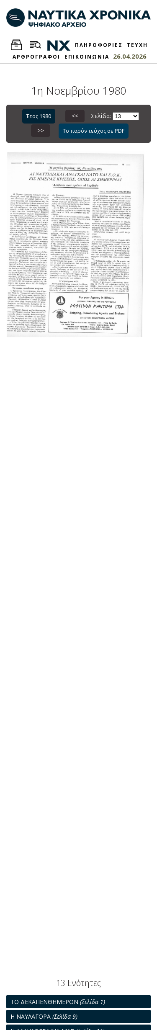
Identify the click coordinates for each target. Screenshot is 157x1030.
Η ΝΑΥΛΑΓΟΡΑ (43, 1016)
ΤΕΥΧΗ (137, 45)
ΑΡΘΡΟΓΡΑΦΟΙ (36, 56)
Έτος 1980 (38, 116)
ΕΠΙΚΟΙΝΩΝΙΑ (86, 56)
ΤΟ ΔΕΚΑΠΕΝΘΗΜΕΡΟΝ (57, 1002)
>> (40, 130)
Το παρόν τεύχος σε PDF (93, 130)
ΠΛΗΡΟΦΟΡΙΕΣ (99, 45)
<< (75, 116)
